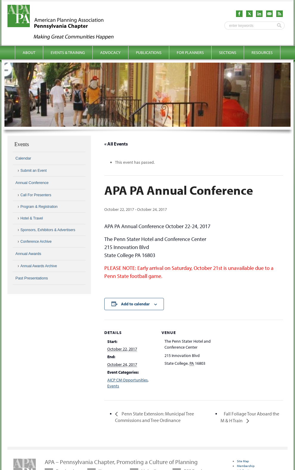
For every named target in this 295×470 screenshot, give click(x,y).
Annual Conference (32, 182)
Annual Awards (28, 253)
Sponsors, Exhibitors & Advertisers (48, 230)
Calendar (23, 158)
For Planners (190, 52)
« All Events (116, 144)
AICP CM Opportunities (127, 380)
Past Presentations (31, 278)
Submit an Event (34, 170)
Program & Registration (39, 207)
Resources (262, 52)
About (29, 52)
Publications (149, 52)
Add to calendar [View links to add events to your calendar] (135, 304)
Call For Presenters (36, 195)
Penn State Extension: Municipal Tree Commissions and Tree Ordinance (154, 417)
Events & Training (68, 52)
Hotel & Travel (32, 218)
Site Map (243, 461)
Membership (245, 466)
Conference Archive (36, 241)
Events (113, 386)
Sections (227, 52)
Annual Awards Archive (39, 266)
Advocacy (110, 52)
